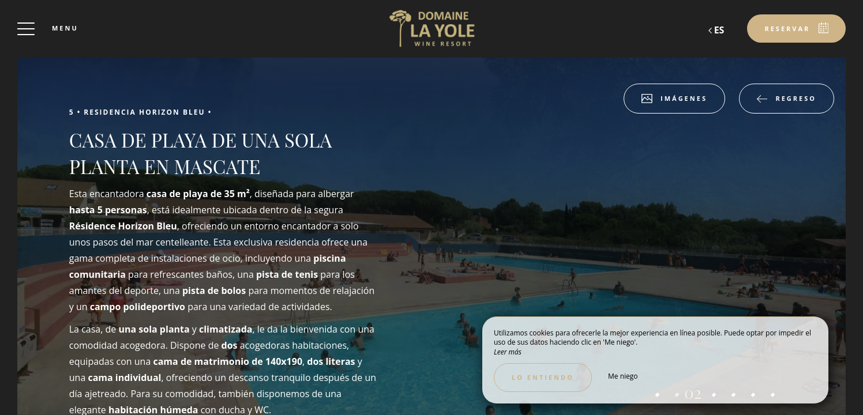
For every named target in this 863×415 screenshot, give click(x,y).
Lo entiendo (543, 377)
